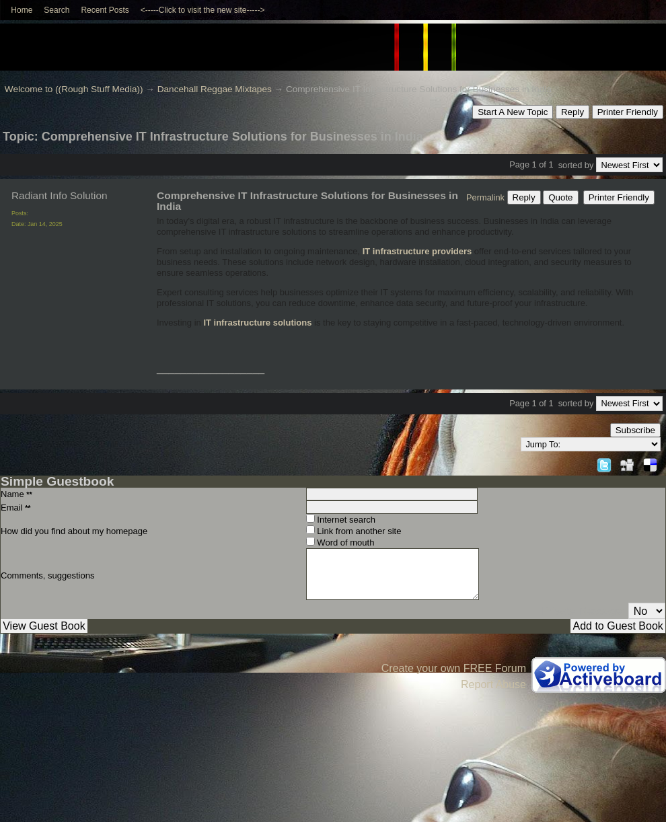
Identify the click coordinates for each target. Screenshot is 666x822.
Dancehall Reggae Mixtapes (214, 89)
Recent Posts (104, 10)
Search (56, 10)
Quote (560, 197)
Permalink (485, 197)
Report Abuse (493, 684)
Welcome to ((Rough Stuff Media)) (74, 89)
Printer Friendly (627, 112)
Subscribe (635, 430)
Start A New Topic (513, 112)
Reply (572, 112)
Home (21, 10)
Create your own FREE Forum (453, 668)
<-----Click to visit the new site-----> (203, 10)
